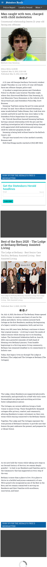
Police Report (9, 7)
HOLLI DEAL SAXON (9, 69)
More (39, 7)
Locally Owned (25, 7)
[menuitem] (39, 7)
